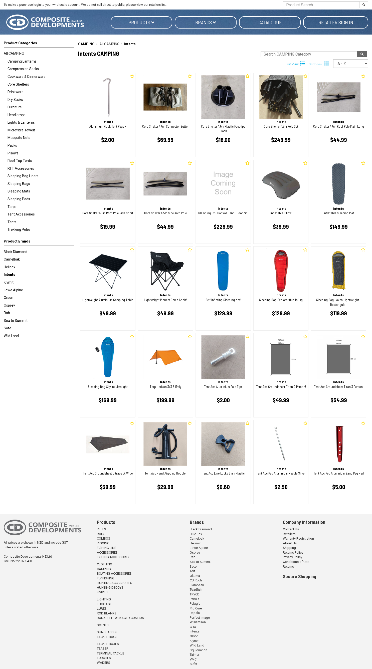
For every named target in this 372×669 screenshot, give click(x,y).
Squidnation (198, 650)
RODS (101, 534)
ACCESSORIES (107, 552)
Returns (288, 566)
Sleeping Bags (19, 184)
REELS (101, 529)
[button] (39, 242)
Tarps (12, 207)
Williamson (198, 622)
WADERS (103, 662)
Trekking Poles (19, 230)
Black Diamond (15, 252)
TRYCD (195, 594)
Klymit (9, 282)
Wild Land (11, 336)
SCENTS (103, 625)
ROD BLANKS (106, 613)
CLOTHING (104, 564)
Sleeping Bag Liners (23, 176)
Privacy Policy (292, 557)
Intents (9, 275)
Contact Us (291, 529)
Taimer (194, 654)
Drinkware (16, 92)
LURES (102, 608)
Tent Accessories (21, 214)
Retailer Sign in (335, 22)
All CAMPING (14, 54)
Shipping (289, 548)
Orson (8, 298)
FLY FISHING (105, 578)
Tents (12, 222)
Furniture (15, 107)
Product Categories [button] (20, 43)
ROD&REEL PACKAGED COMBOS (120, 618)
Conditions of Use (296, 562)
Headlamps (17, 115)
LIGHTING (104, 599)
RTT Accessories (21, 168)
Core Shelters (18, 84)
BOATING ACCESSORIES (114, 573)
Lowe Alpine (13, 290)
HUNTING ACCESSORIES (114, 583)
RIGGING (103, 543)
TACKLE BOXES (108, 644)
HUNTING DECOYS (110, 587)
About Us (290, 543)
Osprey (9, 305)
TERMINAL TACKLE (110, 653)
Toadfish (196, 589)
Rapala (195, 613)
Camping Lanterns (22, 61)
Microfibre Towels (22, 130)
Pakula (194, 599)
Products (141, 22)
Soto (7, 328)
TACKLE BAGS (107, 637)
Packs (12, 145)
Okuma (195, 576)
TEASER (102, 648)
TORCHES (104, 658)
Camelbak (12, 259)
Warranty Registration (298, 538)
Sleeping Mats (19, 191)
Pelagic (195, 603)
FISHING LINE (106, 548)
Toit (192, 571)
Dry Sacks (15, 100)
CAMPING (86, 44)
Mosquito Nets (19, 138)
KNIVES (102, 592)
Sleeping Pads (19, 199)
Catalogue (270, 22)
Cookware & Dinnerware (27, 77)
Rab (7, 313)
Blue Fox (196, 534)
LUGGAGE (104, 604)
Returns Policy (293, 552)
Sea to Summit (16, 321)
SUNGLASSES (107, 632)
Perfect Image (200, 617)
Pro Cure (196, 608)
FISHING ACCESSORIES (113, 557)
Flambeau (197, 585)
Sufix (193, 664)
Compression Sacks (23, 69)
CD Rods (196, 580)
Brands (205, 22)
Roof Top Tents (20, 161)
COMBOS (103, 538)
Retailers (289, 534)
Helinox (9, 267)
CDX (193, 627)
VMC (193, 659)
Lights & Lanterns (21, 122)
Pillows (13, 153)
